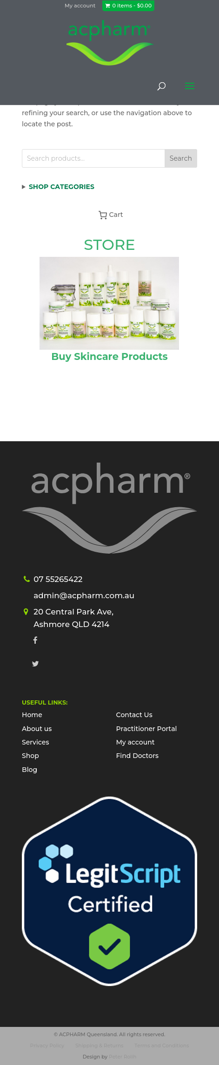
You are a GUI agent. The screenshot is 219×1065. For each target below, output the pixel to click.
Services (35, 742)
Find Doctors (137, 755)
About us (37, 729)
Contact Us (134, 715)
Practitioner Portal (146, 729)
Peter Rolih (122, 1057)
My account (80, 5)
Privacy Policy (47, 1046)
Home (32, 715)
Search (181, 158)
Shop (30, 755)
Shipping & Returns (99, 1046)
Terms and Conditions (161, 1046)
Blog (29, 769)
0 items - (132, 5)
